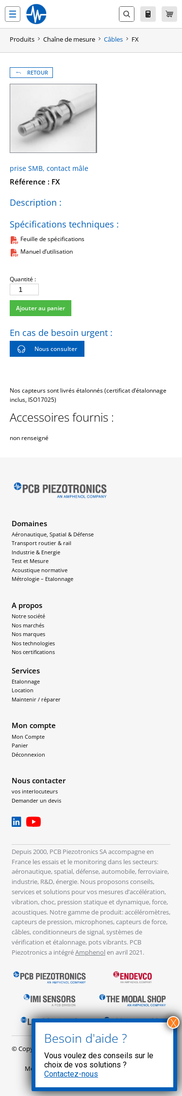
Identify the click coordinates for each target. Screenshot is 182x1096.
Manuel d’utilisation (46, 251)
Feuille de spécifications (52, 239)
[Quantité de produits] (24, 289)
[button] (12, 14)
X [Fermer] (173, 1022)
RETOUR (31, 72)
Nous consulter (47, 349)
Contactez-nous (71, 1074)
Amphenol (90, 952)
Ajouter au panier (40, 308)
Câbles (113, 39)
